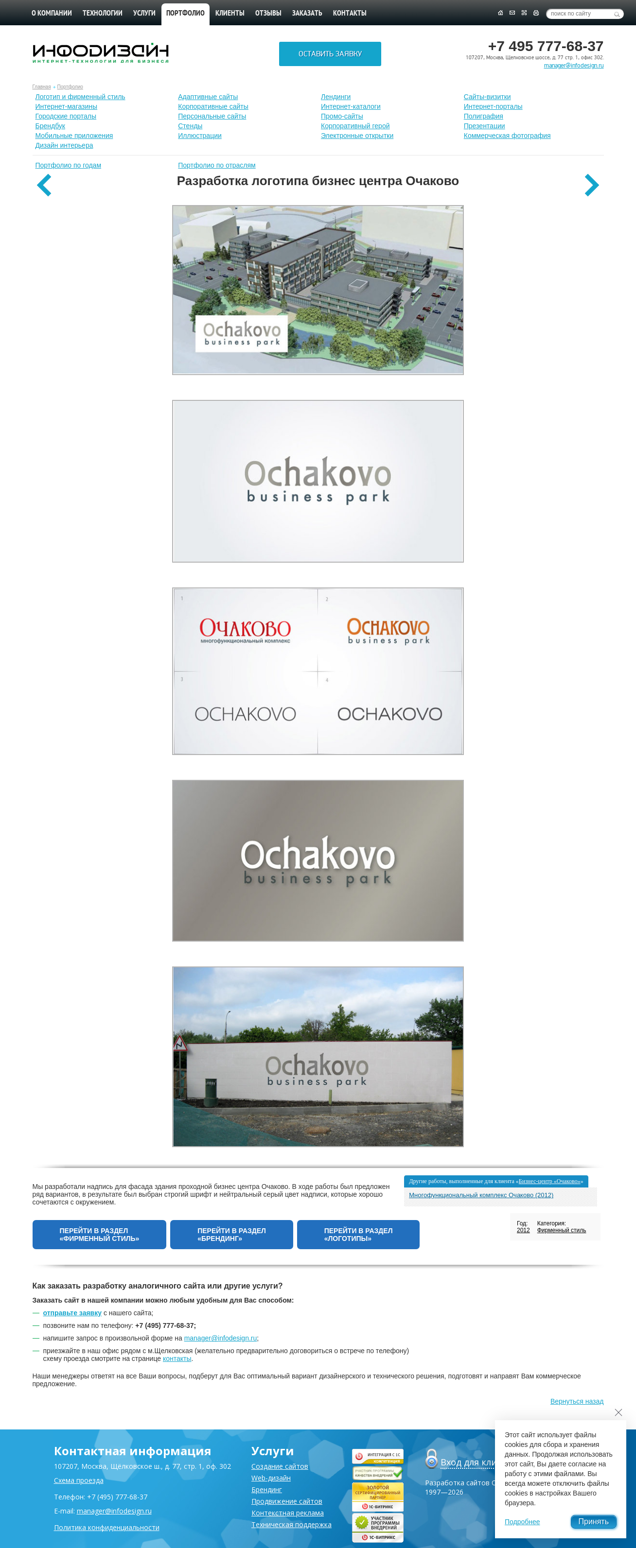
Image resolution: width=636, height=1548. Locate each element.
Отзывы (268, 13)
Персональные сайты (212, 116)
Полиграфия (483, 116)
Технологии (103, 13)
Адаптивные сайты (208, 97)
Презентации (484, 126)
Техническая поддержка (291, 1524)
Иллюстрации (200, 135)
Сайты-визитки (487, 97)
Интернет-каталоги (351, 106)
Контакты (350, 13)
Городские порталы (66, 116)
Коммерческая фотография (507, 135)
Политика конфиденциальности (106, 1527)
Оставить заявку (330, 54)
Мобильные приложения (74, 135)
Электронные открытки (357, 135)
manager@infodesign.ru (574, 65)
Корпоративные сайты (213, 106)
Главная (42, 86)
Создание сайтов (279, 1466)
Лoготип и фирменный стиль (80, 97)
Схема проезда (79, 1480)
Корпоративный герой (355, 126)
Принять (594, 1521)
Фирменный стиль (561, 1230)
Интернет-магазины (66, 106)
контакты (177, 1358)
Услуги (144, 13)
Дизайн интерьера (64, 145)
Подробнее (522, 1522)
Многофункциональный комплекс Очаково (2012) (481, 1195)
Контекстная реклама (287, 1512)
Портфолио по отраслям (217, 165)
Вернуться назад (577, 1401)
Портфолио (70, 86)
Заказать (307, 13)
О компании (52, 13)
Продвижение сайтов (286, 1501)
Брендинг (266, 1489)
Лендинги (336, 97)
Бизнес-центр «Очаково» (550, 1181)
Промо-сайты (342, 116)
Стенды (190, 126)
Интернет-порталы (493, 106)
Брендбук (50, 126)
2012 (523, 1230)
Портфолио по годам (68, 165)
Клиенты (230, 13)
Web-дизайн (271, 1477)
